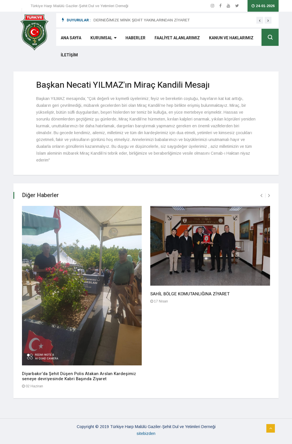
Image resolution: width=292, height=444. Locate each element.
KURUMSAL (103, 38)
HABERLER (135, 38)
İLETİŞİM (69, 55)
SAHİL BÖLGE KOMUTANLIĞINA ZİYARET (190, 294)
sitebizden (146, 433)
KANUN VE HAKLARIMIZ (231, 38)
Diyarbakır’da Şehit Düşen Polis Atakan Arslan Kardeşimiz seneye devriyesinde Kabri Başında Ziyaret (79, 376)
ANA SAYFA (71, 38)
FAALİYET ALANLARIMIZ (177, 38)
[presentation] (259, 20)
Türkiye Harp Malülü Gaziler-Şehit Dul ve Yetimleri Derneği (79, 6)
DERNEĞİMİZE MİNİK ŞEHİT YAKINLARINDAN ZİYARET (142, 20)
